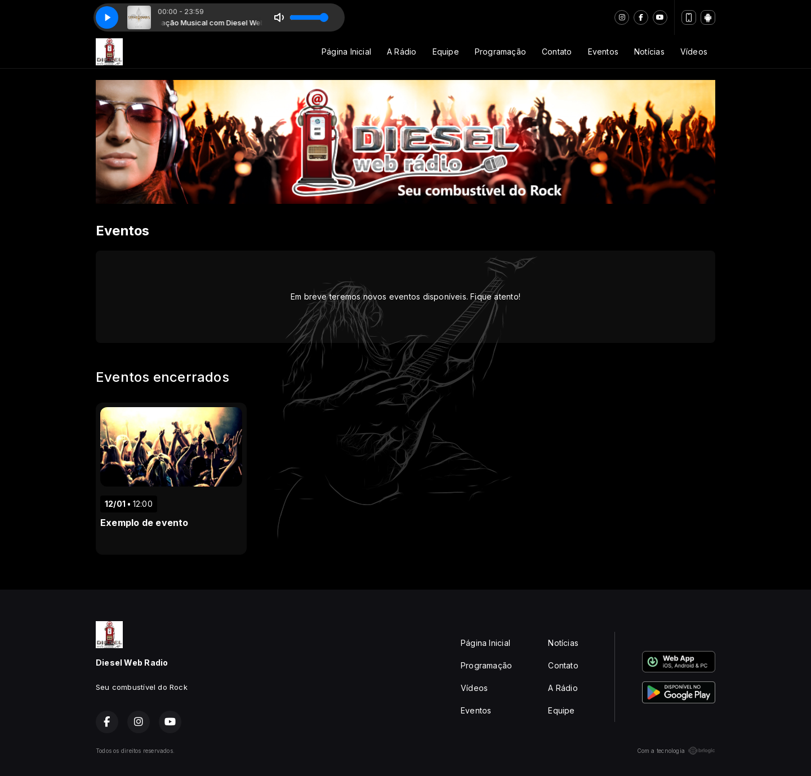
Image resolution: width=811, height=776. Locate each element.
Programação (500, 51)
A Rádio (401, 51)
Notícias (649, 51)
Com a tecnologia (676, 751)
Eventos (603, 51)
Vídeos (693, 51)
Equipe (446, 51)
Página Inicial (346, 51)
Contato (557, 51)
